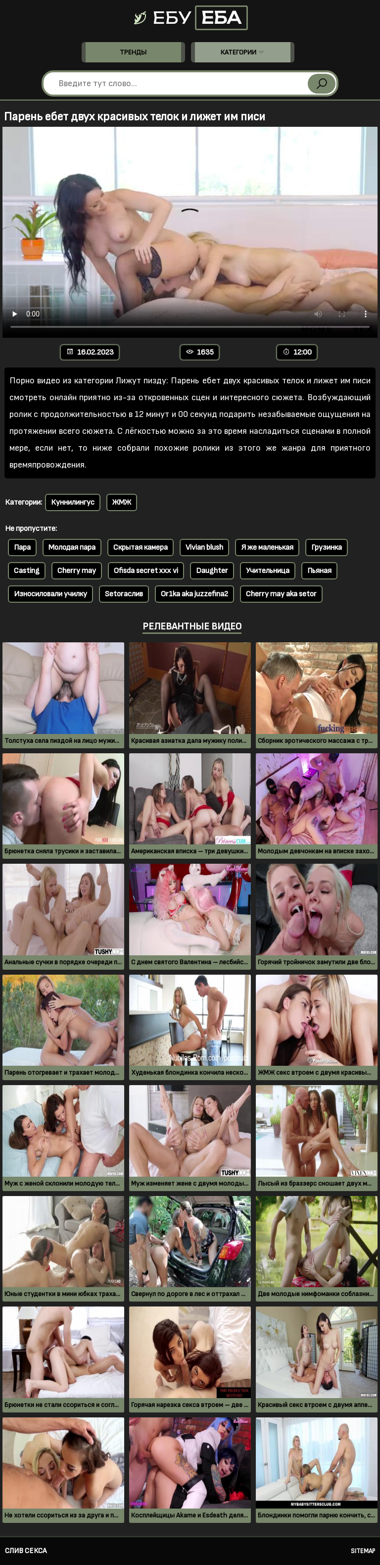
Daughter (212, 570)
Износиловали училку (50, 594)
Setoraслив (124, 594)
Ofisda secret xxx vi (146, 570)
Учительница (267, 570)
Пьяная (319, 570)
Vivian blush (204, 547)
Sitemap (363, 1551)
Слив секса (26, 1551)
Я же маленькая (267, 547)
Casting (27, 570)
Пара (22, 547)
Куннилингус (73, 502)
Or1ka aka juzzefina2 (194, 594)
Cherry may (76, 570)
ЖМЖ (121, 502)
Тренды (133, 52)
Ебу (190, 17)
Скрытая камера (140, 547)
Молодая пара (71, 547)
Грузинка (326, 547)
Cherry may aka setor (281, 594)
